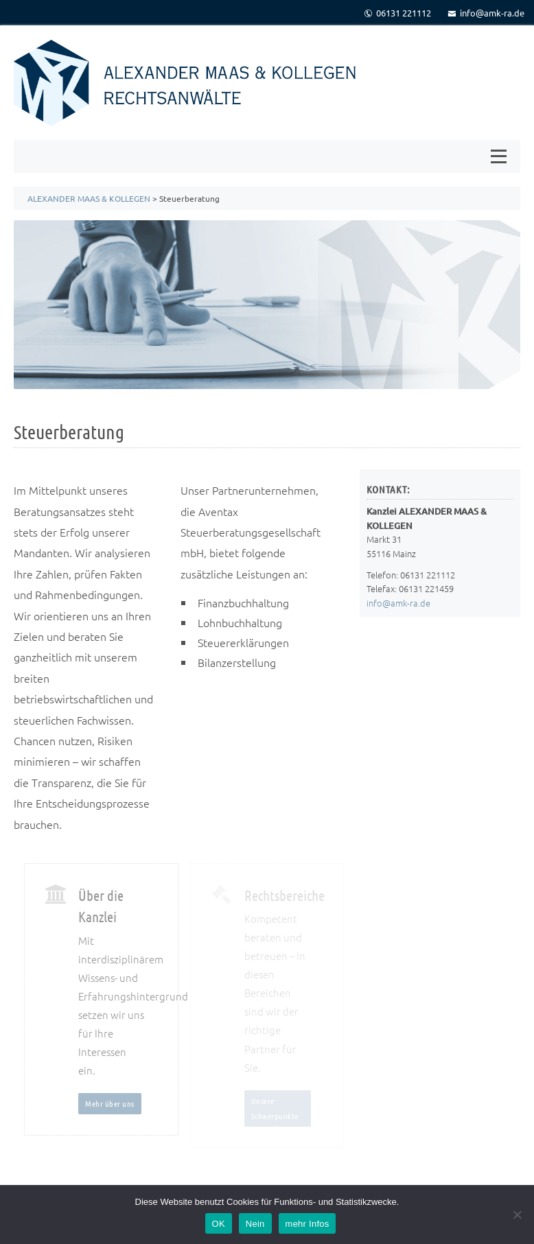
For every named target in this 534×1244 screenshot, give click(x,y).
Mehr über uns (110, 1103)
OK (218, 1224)
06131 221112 (397, 13)
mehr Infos (307, 1224)
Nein (255, 1224)
